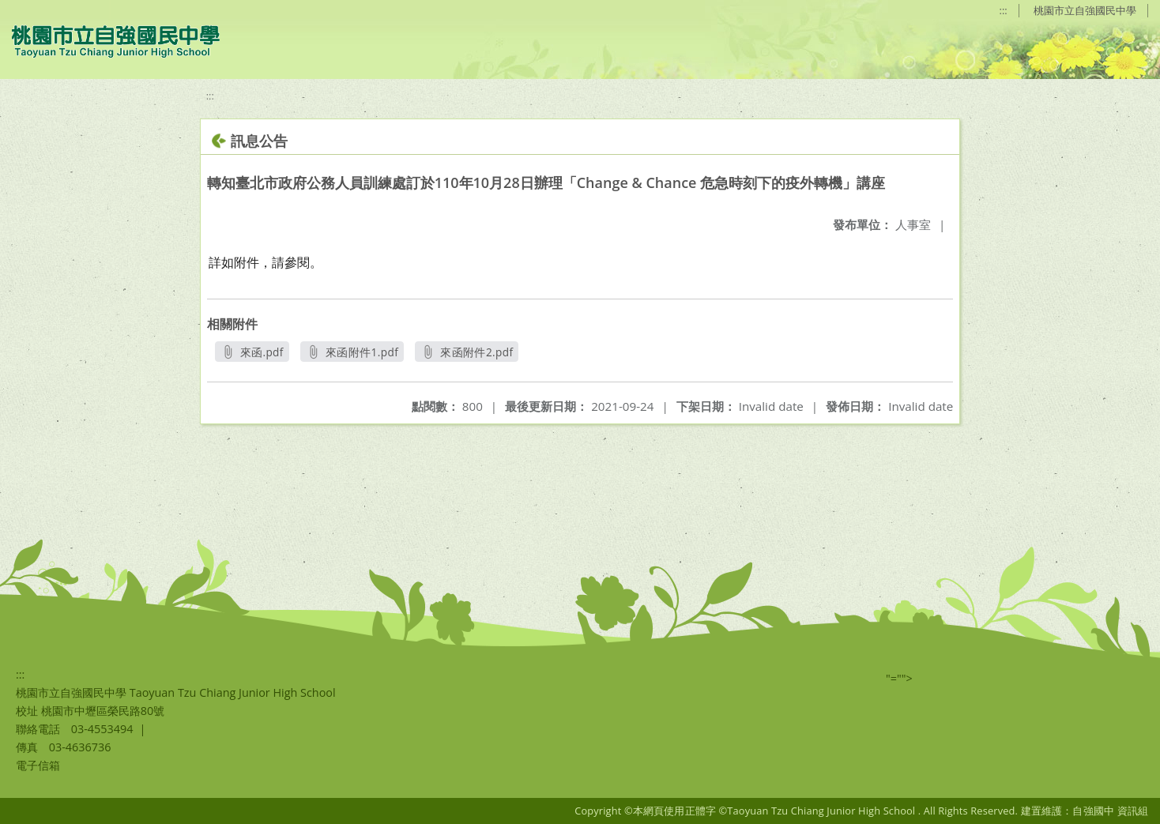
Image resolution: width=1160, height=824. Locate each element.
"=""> (899, 678)
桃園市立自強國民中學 (1085, 10)
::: (1003, 10)
